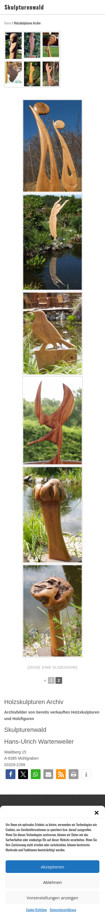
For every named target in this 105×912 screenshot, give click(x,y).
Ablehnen (52, 890)
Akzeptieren (52, 875)
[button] (96, 821)
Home (7, 23)
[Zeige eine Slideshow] (52, 667)
